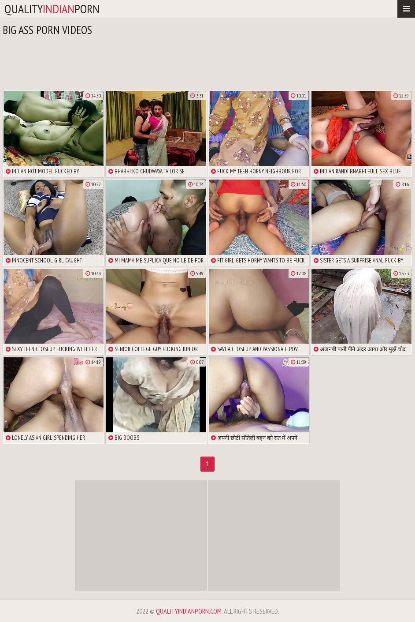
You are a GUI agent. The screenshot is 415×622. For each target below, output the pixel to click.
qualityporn (52, 8)
